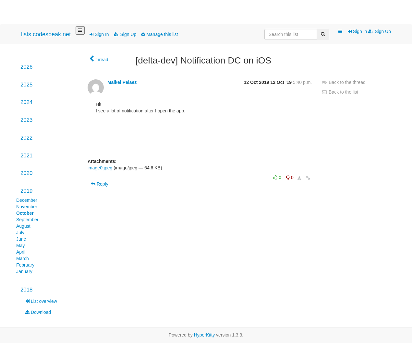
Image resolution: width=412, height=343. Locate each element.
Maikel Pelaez (122, 82)
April (20, 252)
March (22, 258)
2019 (26, 191)
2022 (26, 138)
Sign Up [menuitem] (379, 31)
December (26, 200)
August (23, 226)
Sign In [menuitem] (358, 31)
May (20, 245)
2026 (26, 67)
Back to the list (339, 92)
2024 (26, 102)
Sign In (99, 34)
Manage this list (159, 34)
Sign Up (125, 34)
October (25, 213)
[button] (340, 31)
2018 (26, 290)
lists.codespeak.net (46, 34)
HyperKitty (204, 334)
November (26, 206)
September (27, 219)
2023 (26, 120)
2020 (26, 173)
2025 (26, 85)
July (20, 232)
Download (38, 312)
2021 (26, 156)
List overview (41, 301)
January (24, 271)
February (25, 265)
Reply (99, 184)
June (21, 239)
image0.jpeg (100, 167)
